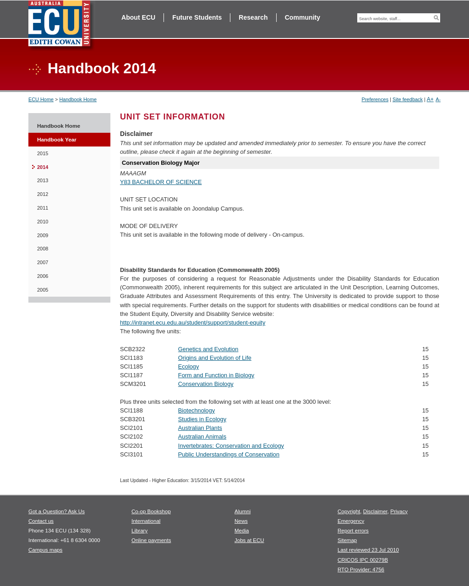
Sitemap (347, 540)
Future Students (197, 17)
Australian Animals (202, 436)
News (241, 521)
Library (139, 530)
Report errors (353, 530)
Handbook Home (78, 99)
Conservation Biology (206, 383)
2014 (42, 167)
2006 (42, 276)
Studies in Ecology (202, 419)
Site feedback (408, 99)
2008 (42, 248)
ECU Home (41, 99)
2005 (42, 290)
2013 (42, 180)
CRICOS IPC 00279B (363, 560)
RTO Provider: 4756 (361, 569)
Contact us (41, 521)
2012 (42, 194)
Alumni (242, 511)
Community (302, 17)
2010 (42, 221)
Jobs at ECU (249, 540)
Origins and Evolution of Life (214, 357)
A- (438, 99)
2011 (42, 208)
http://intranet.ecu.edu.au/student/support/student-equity (192, 322)
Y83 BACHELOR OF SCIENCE (161, 182)
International (145, 521)
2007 (42, 262)
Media (241, 530)
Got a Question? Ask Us (56, 511)
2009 (42, 235)
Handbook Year (56, 139)
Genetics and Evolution (208, 349)
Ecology (188, 366)
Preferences (374, 99)
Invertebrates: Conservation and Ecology (231, 445)
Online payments (151, 540)
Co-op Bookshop (151, 511)
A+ (430, 99)
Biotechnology (196, 410)
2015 (42, 153)
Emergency (351, 521)
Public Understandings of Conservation (228, 454)
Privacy (399, 511)
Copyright (349, 511)
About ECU (138, 17)
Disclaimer (375, 511)
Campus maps (45, 550)
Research (253, 17)
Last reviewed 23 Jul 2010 (368, 550)
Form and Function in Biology (216, 375)
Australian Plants (200, 427)
